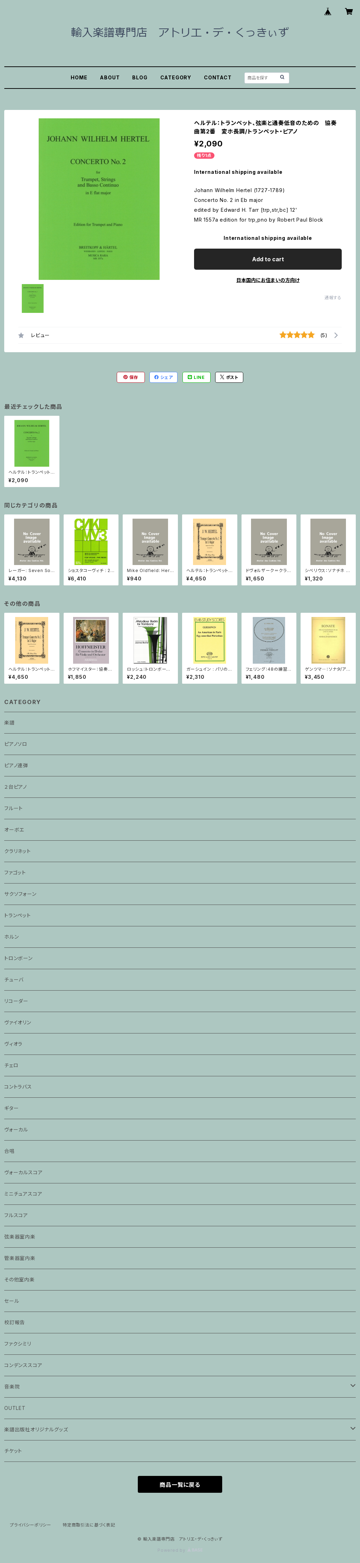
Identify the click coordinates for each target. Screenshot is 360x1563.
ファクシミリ (17, 1344)
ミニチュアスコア (23, 1194)
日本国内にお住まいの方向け (268, 280)
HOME (79, 77)
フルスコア (16, 1215)
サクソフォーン (20, 894)
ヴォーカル (16, 1129)
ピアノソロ (15, 744)
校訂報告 (14, 1322)
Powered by (180, 1550)
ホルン (11, 937)
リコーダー (16, 1001)
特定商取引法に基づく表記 (89, 1525)
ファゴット (15, 872)
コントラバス (18, 1087)
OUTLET (15, 1408)
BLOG (139, 77)
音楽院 (12, 1387)
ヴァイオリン (17, 1022)
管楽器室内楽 (20, 1258)
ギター (11, 1108)
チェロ (11, 1065)
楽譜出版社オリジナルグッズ (36, 1429)
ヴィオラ (13, 1044)
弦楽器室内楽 (20, 1237)
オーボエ (14, 830)
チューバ (14, 980)
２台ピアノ (15, 787)
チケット (13, 1451)
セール (11, 1301)
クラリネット (17, 851)
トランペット (17, 915)
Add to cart (268, 259)
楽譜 (9, 722)
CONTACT (218, 77)
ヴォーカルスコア (23, 1172)
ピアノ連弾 (16, 765)
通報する (333, 297)
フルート (13, 808)
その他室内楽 (19, 1279)
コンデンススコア (23, 1365)
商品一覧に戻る (180, 1484)
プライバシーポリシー (30, 1525)
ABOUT (110, 77)
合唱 (9, 1151)
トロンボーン (18, 958)
